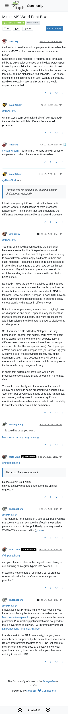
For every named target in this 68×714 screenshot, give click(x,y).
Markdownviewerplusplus (16, 617)
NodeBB (31, 690)
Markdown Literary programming (20, 437)
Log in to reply (54, 28)
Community (35, 6)
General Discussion (13, 23)
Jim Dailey (14, 234)
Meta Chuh (14, 457)
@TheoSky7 (9, 111)
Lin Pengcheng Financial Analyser (21, 628)
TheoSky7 (14, 41)
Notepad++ (49, 681)
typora (39, 530)
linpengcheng (16, 424)
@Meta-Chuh (9, 515)
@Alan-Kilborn (10, 150)
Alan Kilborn (15, 105)
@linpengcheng (11, 462)
